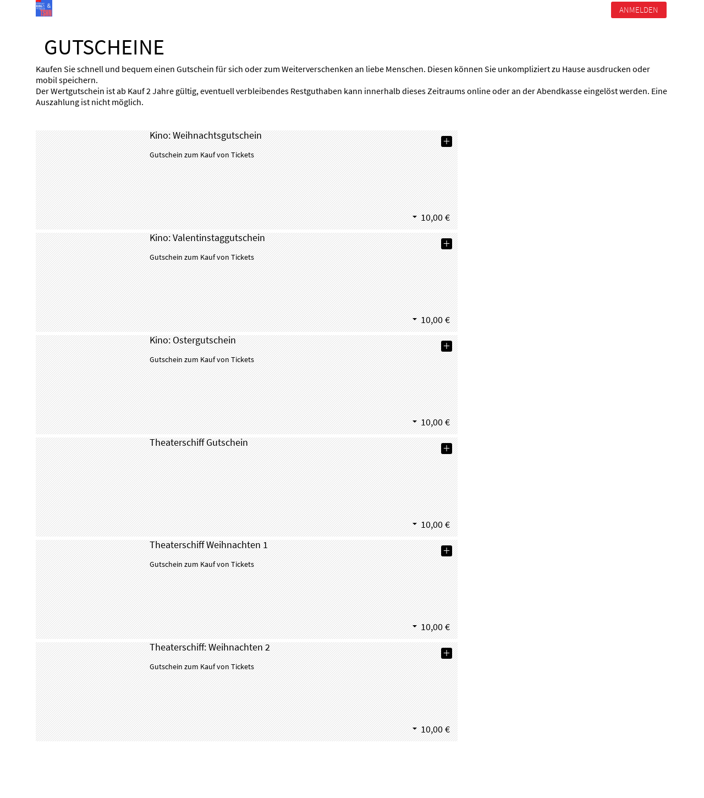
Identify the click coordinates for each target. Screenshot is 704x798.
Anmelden (638, 9)
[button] (436, 217)
